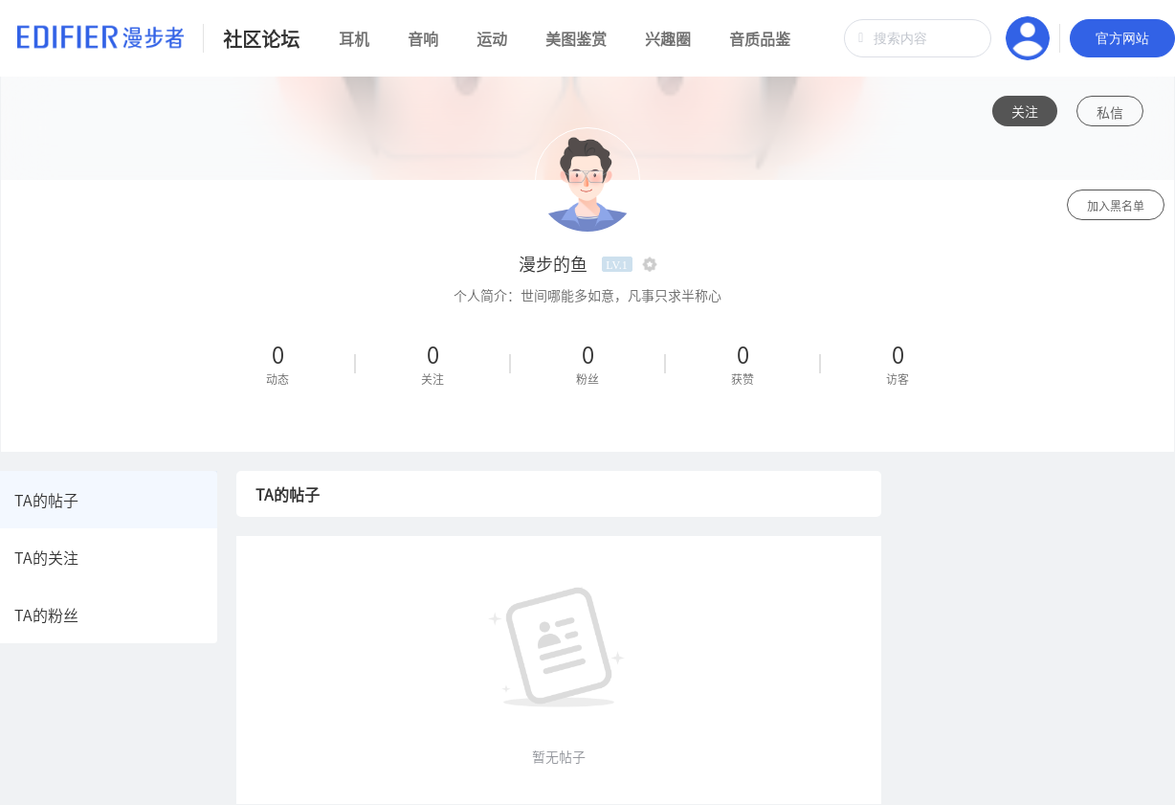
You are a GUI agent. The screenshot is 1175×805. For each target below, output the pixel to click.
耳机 (354, 38)
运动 (492, 38)
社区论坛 (261, 39)
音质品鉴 (759, 38)
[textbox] (917, 38)
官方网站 (1122, 38)
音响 (423, 38)
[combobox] (917, 38)
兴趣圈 (668, 38)
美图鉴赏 (576, 38)
